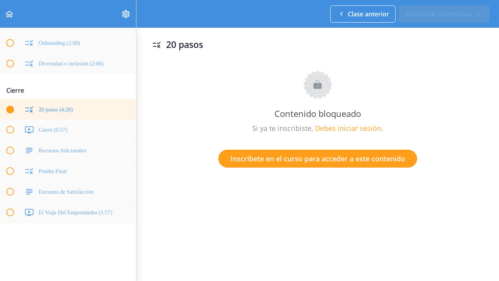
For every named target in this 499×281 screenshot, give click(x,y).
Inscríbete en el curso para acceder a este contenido (317, 158)
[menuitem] (126, 14)
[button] (9, 14)
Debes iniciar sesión (348, 128)
